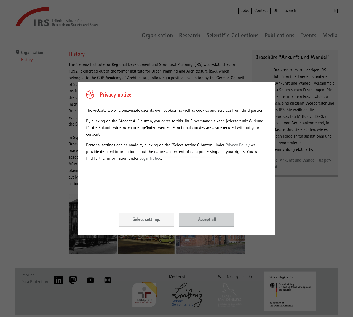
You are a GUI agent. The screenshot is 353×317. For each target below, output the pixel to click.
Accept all (207, 219)
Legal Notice (150, 158)
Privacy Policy (238, 145)
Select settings (146, 219)
